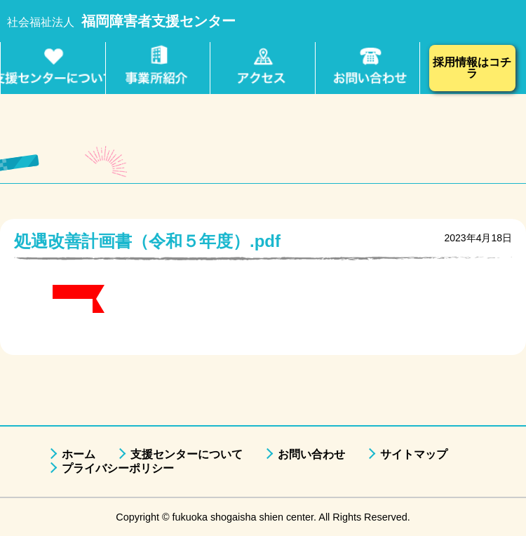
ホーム (78, 454)
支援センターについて (186, 454)
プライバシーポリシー (118, 468)
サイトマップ (413, 454)
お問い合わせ (311, 454)
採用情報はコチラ (472, 67)
